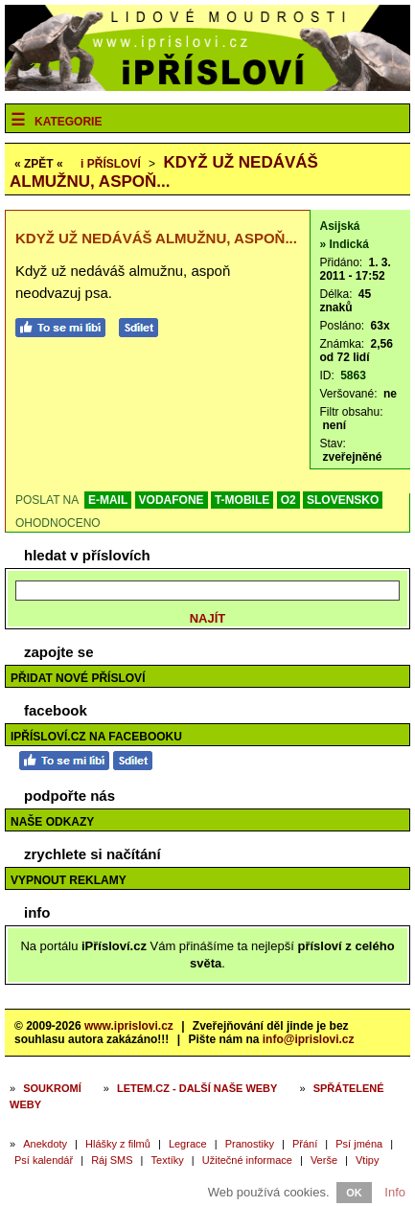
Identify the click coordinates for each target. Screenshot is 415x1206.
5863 (353, 375)
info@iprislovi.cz (309, 1039)
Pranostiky (249, 1143)
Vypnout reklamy (69, 880)
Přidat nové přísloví (78, 678)
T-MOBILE (242, 500)
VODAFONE (171, 500)
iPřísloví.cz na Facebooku (96, 736)
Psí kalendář (43, 1160)
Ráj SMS (111, 1160)
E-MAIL (107, 500)
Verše (324, 1160)
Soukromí (52, 1088)
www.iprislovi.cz (128, 1026)
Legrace (188, 1143)
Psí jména (358, 1143)
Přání (304, 1143)
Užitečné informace (247, 1160)
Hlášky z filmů (117, 1143)
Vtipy (367, 1160)
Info (394, 1192)
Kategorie (68, 121)
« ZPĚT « (38, 164)
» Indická (344, 244)
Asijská (340, 226)
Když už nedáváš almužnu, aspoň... (164, 172)
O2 (288, 500)
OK (354, 1192)
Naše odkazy (52, 822)
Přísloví (111, 164)
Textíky (167, 1160)
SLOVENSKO (343, 500)
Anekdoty (45, 1143)
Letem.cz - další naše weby (197, 1088)
